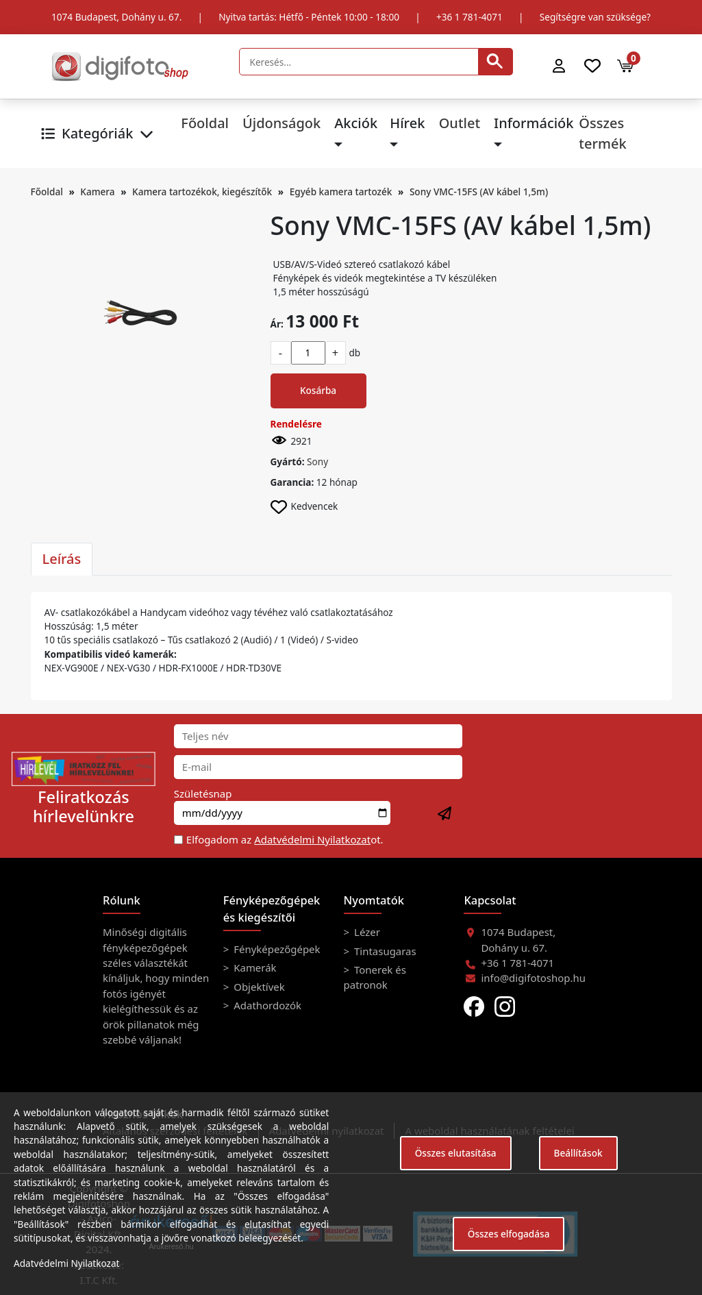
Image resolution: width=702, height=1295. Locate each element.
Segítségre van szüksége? (595, 16)
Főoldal (205, 123)
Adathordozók (266, 1005)
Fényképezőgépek (275, 949)
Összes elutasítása (456, 1152)
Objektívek (257, 987)
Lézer (365, 932)
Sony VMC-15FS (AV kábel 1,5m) (479, 191)
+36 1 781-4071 (469, 16)
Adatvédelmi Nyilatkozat (312, 839)
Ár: (277, 323)
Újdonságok (281, 123)
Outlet (459, 123)
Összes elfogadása (509, 1233)
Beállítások (578, 1152)
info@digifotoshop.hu (533, 978)
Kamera (97, 191)
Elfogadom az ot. (285, 839)
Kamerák (253, 967)
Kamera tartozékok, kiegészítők (202, 191)
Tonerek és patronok (375, 977)
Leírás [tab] (62, 559)
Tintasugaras (383, 951)
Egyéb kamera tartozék (341, 191)
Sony (317, 461)
